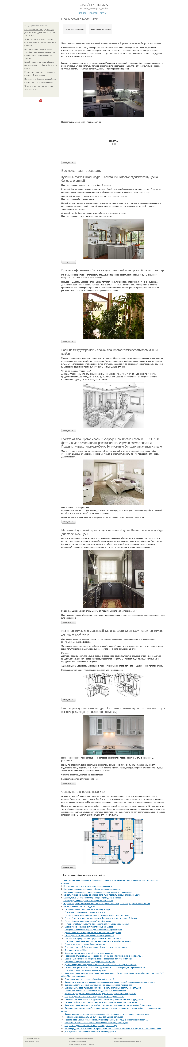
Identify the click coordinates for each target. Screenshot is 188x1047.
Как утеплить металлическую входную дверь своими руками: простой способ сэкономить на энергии (110, 982)
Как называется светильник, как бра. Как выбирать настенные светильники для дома (103, 988)
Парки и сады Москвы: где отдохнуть (79, 906)
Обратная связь (118, 1038)
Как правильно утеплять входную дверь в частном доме (90, 962)
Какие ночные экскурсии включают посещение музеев (89, 927)
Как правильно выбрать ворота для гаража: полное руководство (93, 930)
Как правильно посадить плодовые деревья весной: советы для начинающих (98, 892)
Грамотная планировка (74, 29)
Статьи (103, 13)
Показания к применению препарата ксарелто (85, 912)
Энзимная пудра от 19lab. (76, 950)
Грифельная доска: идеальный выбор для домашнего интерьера (94, 1017)
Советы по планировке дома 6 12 (83, 792)
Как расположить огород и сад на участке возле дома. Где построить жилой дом (40, 32)
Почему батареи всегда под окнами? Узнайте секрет (88, 921)
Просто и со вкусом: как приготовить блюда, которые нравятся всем (95, 991)
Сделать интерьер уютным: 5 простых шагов (85, 944)
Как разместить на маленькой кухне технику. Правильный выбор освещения (111, 43)
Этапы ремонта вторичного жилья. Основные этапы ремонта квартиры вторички (40, 42)
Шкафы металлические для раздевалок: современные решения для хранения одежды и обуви (107, 1014)
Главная (82, 13)
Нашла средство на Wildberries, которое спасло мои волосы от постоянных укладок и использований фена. (113, 1029)
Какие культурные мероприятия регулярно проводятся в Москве (92, 898)
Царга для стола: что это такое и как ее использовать (87, 886)
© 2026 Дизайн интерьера (32, 1038)
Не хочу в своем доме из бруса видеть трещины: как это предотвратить (97, 915)
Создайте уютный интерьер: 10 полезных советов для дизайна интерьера (98, 941)
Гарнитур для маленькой (100, 29)
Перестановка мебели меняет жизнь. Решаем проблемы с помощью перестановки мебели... (106, 1020)
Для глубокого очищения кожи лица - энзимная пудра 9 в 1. (91, 1031)
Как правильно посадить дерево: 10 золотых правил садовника (91, 889)
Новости (93, 13)
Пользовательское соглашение (84, 1038)
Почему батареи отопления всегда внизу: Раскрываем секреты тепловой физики (101, 918)
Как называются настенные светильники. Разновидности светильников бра (98, 985)
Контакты (72, 1038)
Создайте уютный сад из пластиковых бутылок (86, 970)
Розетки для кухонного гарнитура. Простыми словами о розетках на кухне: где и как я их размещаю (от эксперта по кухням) (113, 710)
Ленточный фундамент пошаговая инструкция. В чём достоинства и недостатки (100, 994)
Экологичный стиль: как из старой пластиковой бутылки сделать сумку (96, 1023)
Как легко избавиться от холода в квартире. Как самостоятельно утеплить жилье (101, 1002)
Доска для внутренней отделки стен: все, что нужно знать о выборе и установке (100, 965)
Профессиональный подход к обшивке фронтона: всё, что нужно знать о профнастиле (104, 956)
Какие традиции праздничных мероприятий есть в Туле (88, 901)
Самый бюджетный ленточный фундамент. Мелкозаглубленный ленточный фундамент (104, 999)
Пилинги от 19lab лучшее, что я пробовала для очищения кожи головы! (97, 924)
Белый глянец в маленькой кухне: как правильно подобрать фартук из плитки (40, 65)
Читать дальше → (69, 163)
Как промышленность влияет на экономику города (87, 909)
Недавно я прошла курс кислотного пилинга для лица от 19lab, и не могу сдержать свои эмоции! (106, 904)
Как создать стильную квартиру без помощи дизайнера (89, 936)
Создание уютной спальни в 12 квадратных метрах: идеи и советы (94, 997)
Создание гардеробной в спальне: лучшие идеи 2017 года (91, 1026)
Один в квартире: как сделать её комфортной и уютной (89, 979)
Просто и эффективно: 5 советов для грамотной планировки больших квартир (112, 270)
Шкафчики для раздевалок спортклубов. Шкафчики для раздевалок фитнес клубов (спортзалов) (108, 1005)
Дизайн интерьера (94, 4)
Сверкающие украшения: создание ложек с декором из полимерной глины (98, 959)
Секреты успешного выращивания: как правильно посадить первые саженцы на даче (101, 895)
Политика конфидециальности (78, 1041)
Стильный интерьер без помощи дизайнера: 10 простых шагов (93, 938)
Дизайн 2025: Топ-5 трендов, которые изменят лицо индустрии (93, 933)
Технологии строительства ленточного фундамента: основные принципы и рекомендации (105, 967)
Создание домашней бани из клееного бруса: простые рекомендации (96, 947)
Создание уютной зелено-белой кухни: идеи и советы (89, 953)
